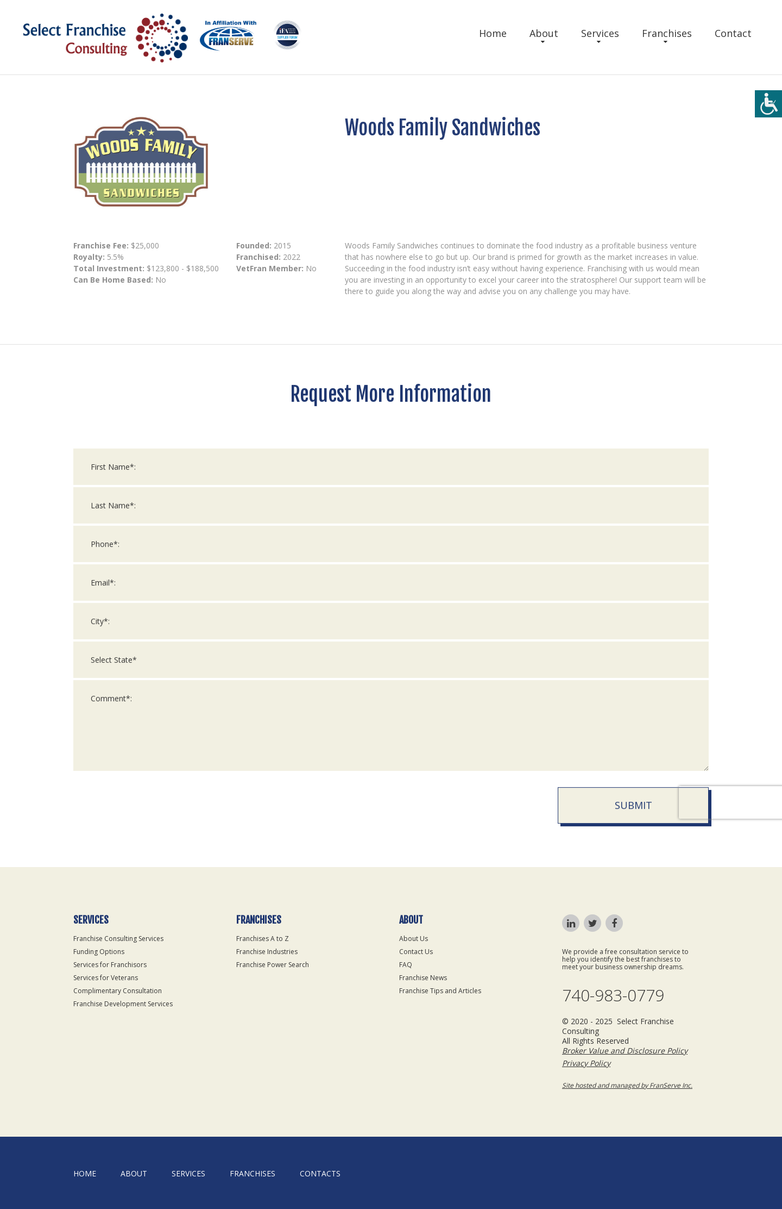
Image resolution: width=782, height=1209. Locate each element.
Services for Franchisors (110, 964)
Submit (633, 814)
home (84, 1173)
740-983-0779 (613, 995)
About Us (413, 938)
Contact (733, 33)
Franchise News (423, 977)
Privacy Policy (586, 1063)
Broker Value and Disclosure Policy (625, 1050)
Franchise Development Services (123, 1003)
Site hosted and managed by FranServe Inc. (627, 1085)
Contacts (320, 1173)
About (543, 33)
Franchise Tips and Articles (440, 990)
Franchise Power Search (272, 964)
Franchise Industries (267, 951)
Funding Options (98, 951)
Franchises (667, 33)
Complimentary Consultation (117, 990)
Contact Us (416, 951)
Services (600, 33)
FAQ (405, 964)
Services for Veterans (105, 977)
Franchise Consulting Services (118, 938)
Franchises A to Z (262, 938)
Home (493, 33)
